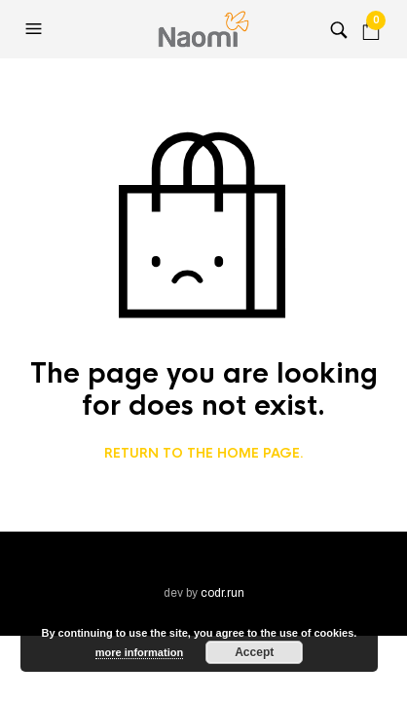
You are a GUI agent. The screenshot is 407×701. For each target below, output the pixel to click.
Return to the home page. (204, 453)
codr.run (222, 593)
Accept (254, 652)
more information (139, 652)
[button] (36, 29)
